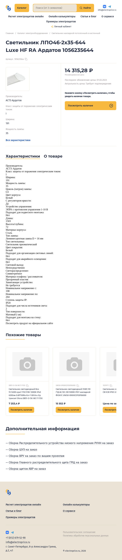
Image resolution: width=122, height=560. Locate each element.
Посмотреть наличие (90, 106)
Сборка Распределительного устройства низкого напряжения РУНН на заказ (61, 443)
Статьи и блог (88, 16)
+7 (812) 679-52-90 (16, 537)
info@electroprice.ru (107, 10)
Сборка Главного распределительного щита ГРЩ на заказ (48, 462)
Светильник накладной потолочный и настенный (76, 33)
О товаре (53, 156)
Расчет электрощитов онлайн (26, 16)
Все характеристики (18, 140)
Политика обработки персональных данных (85, 535)
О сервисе (108, 16)
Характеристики (23, 156)
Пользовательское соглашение (79, 532)
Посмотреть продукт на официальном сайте (29, 323)
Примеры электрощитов (61, 21)
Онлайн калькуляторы (62, 16)
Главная (10, 33)
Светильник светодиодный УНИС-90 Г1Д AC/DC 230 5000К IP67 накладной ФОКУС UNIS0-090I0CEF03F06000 (73, 392)
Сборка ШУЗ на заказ (23, 449)
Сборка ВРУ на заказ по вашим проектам (36, 456)
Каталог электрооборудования (32, 33)
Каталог (22, 7)
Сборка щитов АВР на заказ (27, 469)
